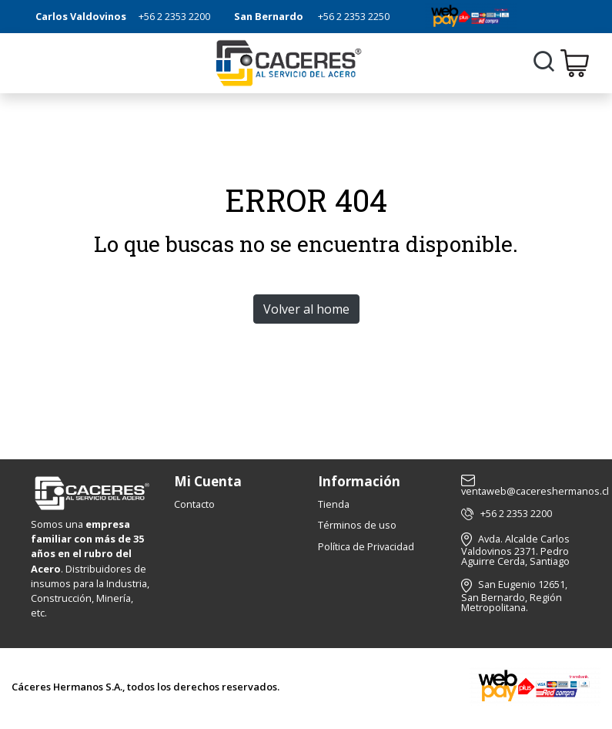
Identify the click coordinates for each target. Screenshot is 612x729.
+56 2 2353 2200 (174, 16)
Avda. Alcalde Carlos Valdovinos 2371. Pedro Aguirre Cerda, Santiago (515, 550)
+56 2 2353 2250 (354, 16)
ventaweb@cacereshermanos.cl (535, 486)
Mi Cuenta (208, 481)
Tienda (333, 504)
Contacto (194, 504)
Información (359, 481)
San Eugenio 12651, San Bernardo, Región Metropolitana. (514, 595)
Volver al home (306, 309)
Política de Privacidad (366, 546)
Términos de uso (357, 525)
